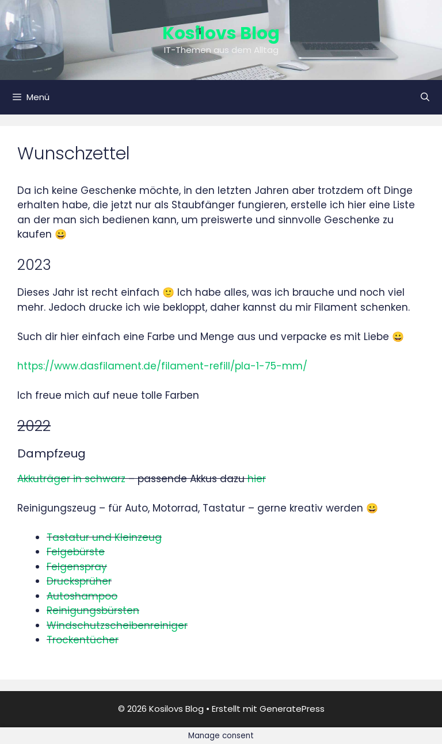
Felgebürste (76, 552)
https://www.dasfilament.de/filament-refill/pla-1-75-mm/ (162, 366)
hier (256, 479)
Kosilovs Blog (221, 33)
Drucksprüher (79, 581)
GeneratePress (292, 709)
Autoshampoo (82, 596)
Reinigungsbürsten (93, 610)
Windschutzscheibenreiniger (117, 625)
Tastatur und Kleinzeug (104, 537)
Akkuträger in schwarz (71, 479)
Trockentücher (83, 640)
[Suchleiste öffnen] (425, 97)
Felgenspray (77, 567)
